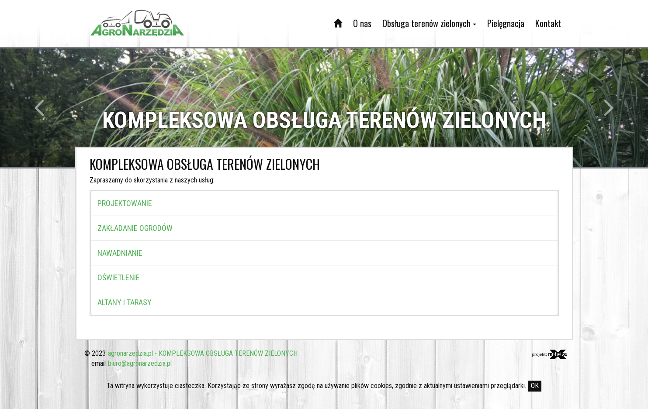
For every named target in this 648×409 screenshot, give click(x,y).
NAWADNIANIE (119, 253)
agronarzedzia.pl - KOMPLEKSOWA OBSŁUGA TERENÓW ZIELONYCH (203, 353)
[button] (48, 107)
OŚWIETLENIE (118, 277)
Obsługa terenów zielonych (429, 23)
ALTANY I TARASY (124, 302)
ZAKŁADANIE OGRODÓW (135, 228)
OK (535, 386)
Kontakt (548, 23)
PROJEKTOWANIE (124, 203)
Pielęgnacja (505, 23)
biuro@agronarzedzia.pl (140, 363)
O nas (362, 23)
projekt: (549, 354)
